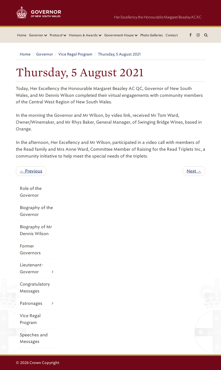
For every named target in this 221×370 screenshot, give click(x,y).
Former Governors (30, 249)
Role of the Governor (31, 192)
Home (21, 35)
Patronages (36, 303)
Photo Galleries (151, 35)
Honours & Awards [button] (85, 35)
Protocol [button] (58, 35)
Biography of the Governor (36, 211)
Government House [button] (121, 35)
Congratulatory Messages (35, 287)
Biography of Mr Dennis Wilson (36, 230)
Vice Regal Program (75, 54)
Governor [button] (38, 35)
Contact (171, 35)
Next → (194, 171)
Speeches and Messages (34, 338)
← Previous (31, 171)
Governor (44, 54)
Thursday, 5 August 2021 (119, 54)
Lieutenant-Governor (36, 268)
